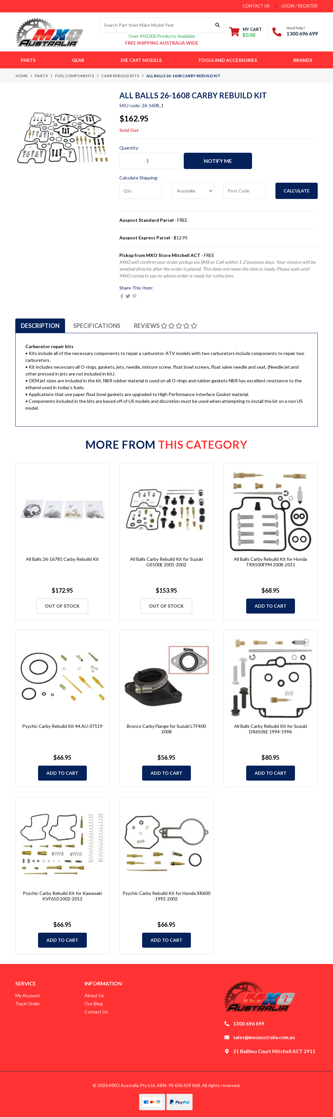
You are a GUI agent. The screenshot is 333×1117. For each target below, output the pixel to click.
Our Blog (94, 1003)
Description (40, 325)
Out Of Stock (62, 606)
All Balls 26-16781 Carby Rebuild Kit (62, 559)
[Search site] (217, 25)
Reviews (165, 325)
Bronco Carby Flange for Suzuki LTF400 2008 (166, 728)
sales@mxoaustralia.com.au (264, 1037)
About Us (94, 995)
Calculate (297, 190)
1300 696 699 (302, 33)
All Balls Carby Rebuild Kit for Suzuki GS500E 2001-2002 (166, 561)
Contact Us (96, 1011)
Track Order (27, 1003)
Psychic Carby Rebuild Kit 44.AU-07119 (62, 726)
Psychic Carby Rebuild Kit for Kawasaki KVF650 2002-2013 (62, 895)
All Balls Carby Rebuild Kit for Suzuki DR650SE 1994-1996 (270, 728)
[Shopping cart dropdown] (245, 32)
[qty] (140, 191)
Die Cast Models (141, 60)
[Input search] (156, 25)
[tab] (40, 325)
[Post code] (244, 191)
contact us (256, 5)
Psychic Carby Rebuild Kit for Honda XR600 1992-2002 (166, 895)
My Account (27, 995)
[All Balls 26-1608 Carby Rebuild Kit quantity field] (150, 161)
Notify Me (218, 161)
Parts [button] (28, 60)
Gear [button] (78, 60)
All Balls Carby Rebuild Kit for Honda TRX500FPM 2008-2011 (270, 561)
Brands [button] (302, 60)
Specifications (96, 325)
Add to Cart (270, 606)
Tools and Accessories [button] (227, 60)
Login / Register (299, 5)
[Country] (192, 191)
